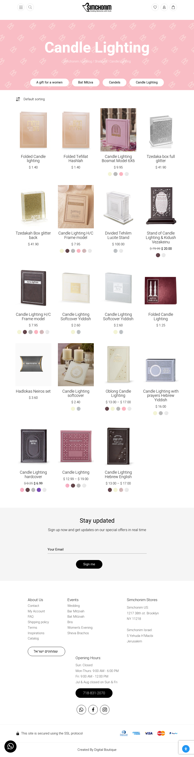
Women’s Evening (79, 627)
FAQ (30, 616)
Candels (114, 82)
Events (73, 600)
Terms (32, 627)
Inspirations (36, 633)
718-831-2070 (94, 693)
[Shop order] (37, 99)
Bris (70, 622)
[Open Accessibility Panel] (186, 749)
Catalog (33, 638)
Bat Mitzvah (75, 616)
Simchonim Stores (142, 600)
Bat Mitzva (85, 82)
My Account (36, 611)
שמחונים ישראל (46, 651)
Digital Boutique (105, 749)
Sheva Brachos (78, 633)
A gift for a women (49, 82)
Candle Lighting (147, 82)
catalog (87, 61)
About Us (35, 600)
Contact (33, 605)
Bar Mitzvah (75, 611)
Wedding (73, 605)
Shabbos (101, 61)
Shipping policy (38, 622)
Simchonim (71, 61)
